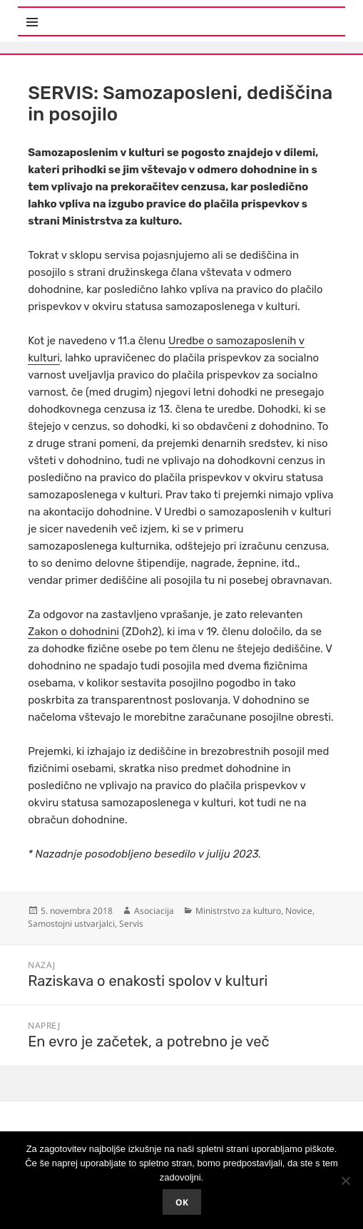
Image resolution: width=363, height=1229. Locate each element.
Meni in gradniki (87, 14)
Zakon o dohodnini (73, 631)
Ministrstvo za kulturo (238, 911)
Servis (131, 923)
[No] (345, 1180)
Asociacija (154, 911)
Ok (181, 1202)
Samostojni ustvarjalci (71, 923)
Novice (298, 911)
